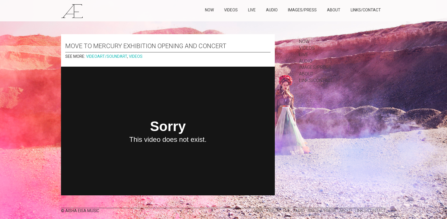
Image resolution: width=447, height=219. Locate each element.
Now (209, 10)
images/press (302, 10)
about (333, 10)
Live (252, 10)
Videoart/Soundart (106, 56)
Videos (231, 10)
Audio (272, 10)
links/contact (366, 10)
